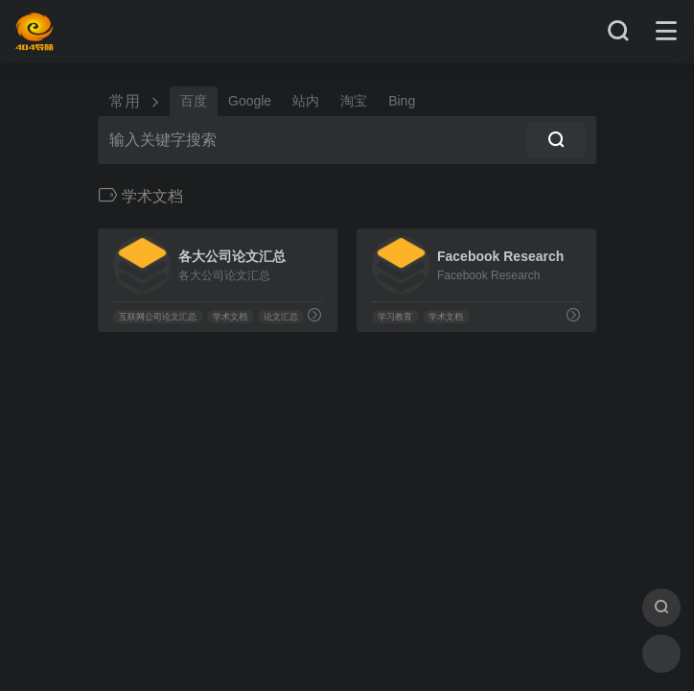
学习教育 (395, 317)
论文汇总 (281, 317)
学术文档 (230, 317)
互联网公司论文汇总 (158, 317)
